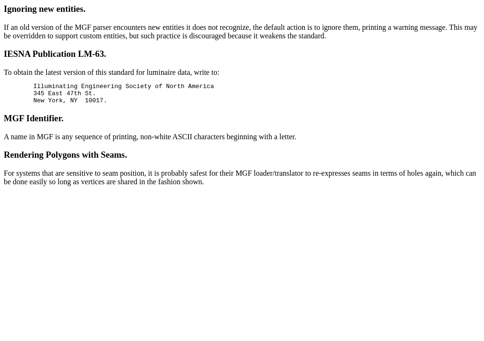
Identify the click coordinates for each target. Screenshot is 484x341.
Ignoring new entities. (45, 9)
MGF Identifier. (33, 122)
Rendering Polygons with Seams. (65, 159)
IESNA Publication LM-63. (55, 54)
